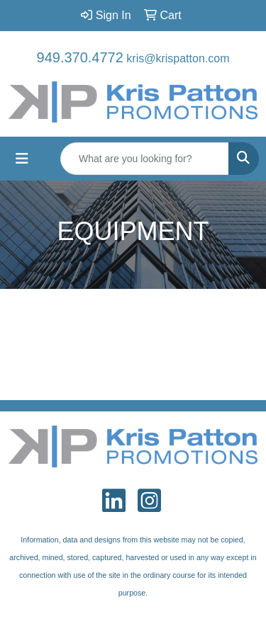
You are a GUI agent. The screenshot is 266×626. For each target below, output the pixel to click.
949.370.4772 (80, 57)
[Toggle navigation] (22, 159)
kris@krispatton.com (177, 58)
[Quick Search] (144, 158)
